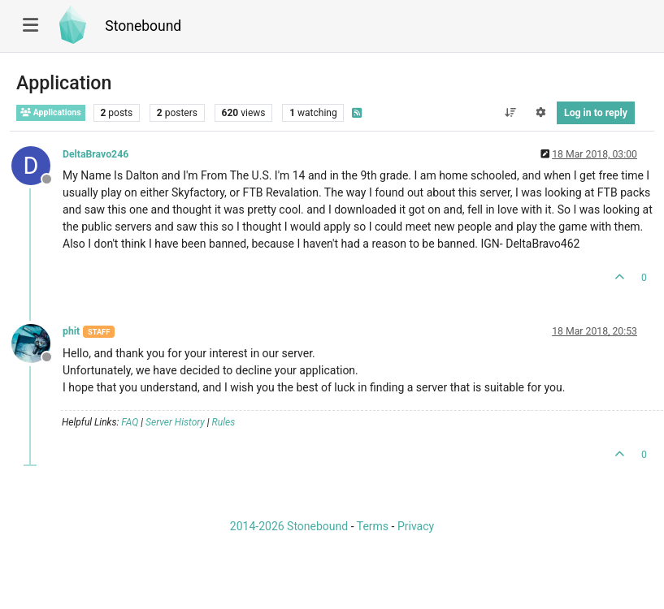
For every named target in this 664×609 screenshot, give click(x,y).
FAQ (129, 422)
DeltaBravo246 (95, 154)
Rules (224, 422)
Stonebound (143, 26)
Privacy (415, 526)
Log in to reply (595, 113)
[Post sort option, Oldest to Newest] (510, 113)
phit (71, 331)
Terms (372, 526)
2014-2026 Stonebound (289, 526)
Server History (175, 422)
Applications (50, 112)
